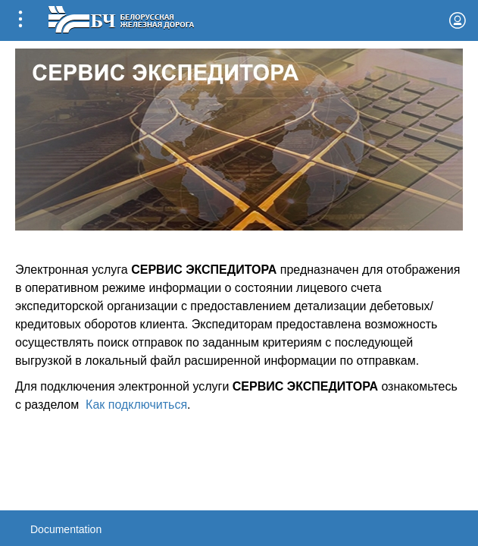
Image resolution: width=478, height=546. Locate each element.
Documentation (66, 529)
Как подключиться (136, 404)
